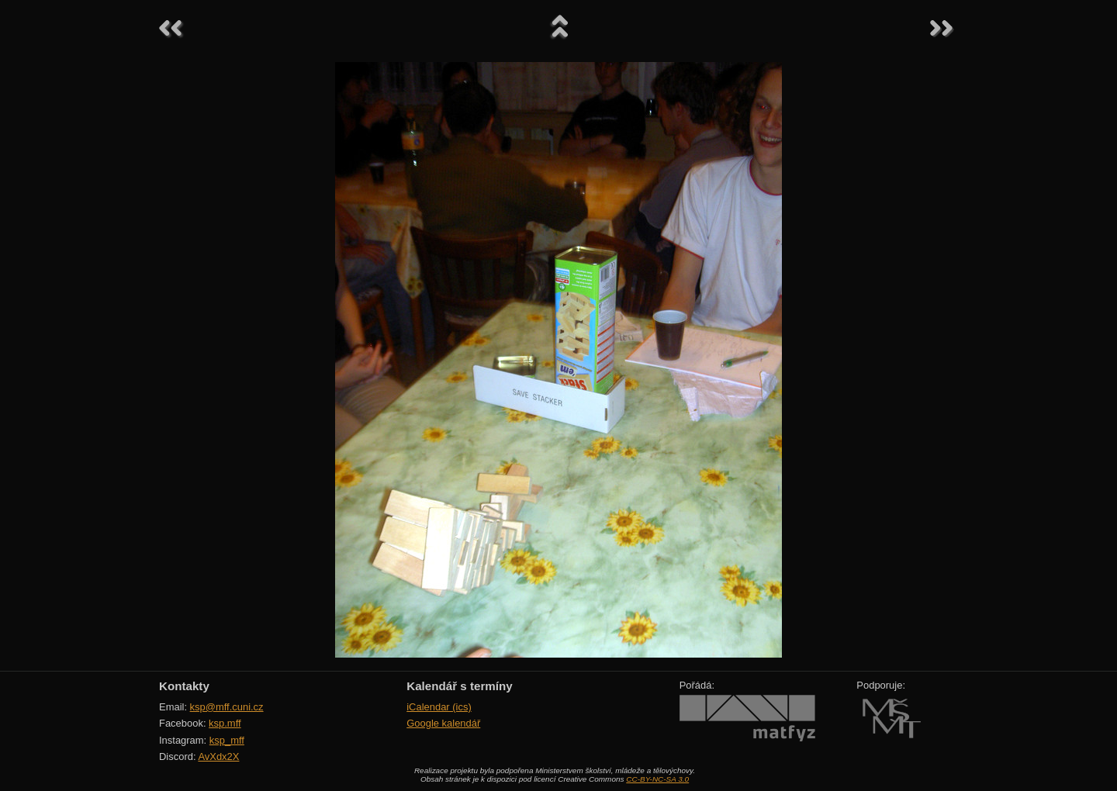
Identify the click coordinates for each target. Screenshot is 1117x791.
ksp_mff (226, 740)
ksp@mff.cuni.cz (227, 707)
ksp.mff (225, 723)
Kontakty (184, 686)
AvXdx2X (218, 756)
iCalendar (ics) (439, 707)
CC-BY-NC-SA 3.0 (657, 779)
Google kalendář (443, 723)
